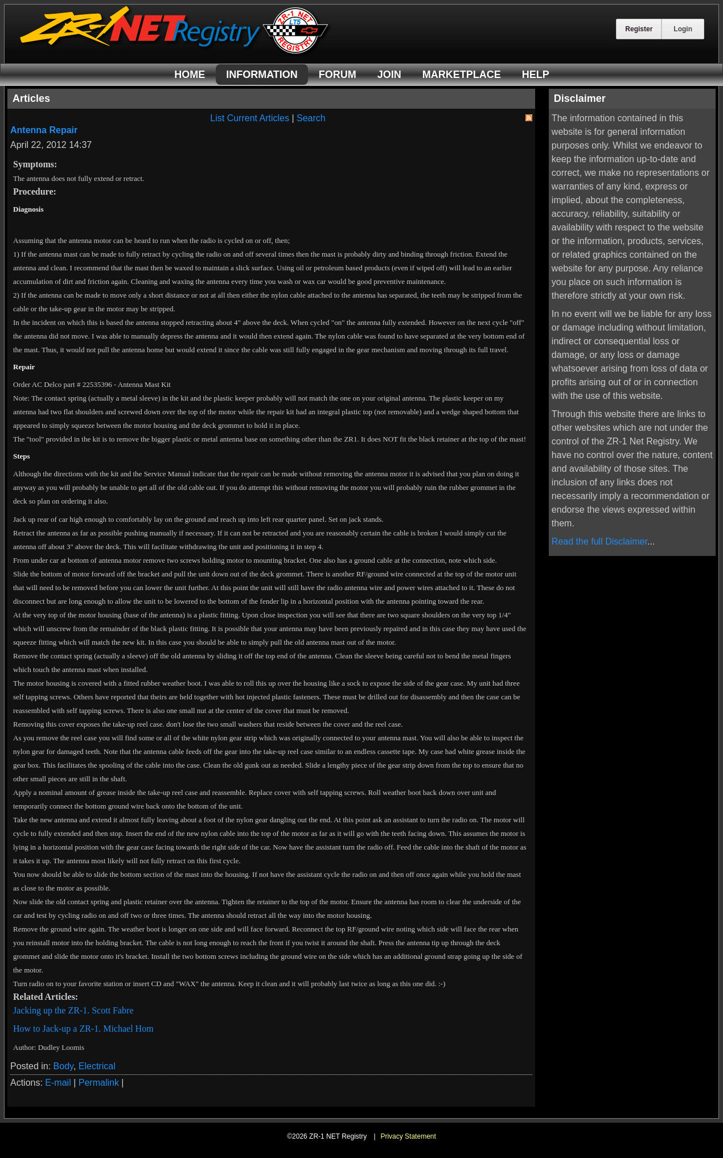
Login (682, 29)
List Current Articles (249, 118)
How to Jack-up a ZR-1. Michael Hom (83, 1028)
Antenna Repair (43, 130)
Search (311, 118)
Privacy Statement (408, 1136)
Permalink (99, 1082)
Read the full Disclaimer (599, 541)
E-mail (58, 1082)
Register (638, 29)
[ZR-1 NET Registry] (175, 53)
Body (63, 1066)
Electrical (97, 1066)
